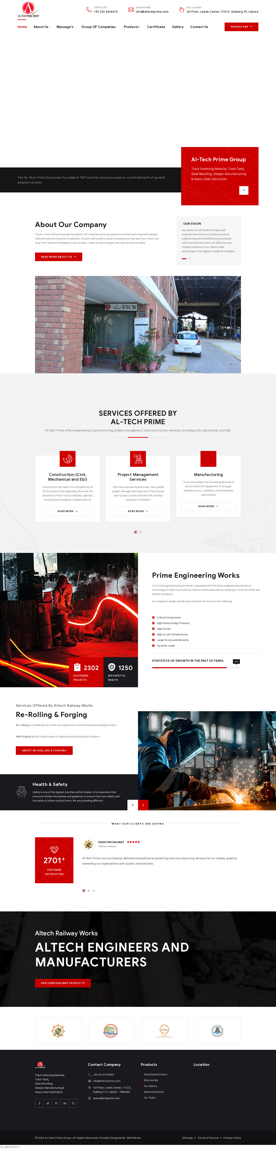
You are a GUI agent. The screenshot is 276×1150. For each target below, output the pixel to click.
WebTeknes (134, 1137)
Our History (150, 1086)
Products (131, 27)
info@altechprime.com (152, 11)
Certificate (156, 27)
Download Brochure (155, 1074)
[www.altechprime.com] (89, 1098)
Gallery (178, 27)
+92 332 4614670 (106, 11)
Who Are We (151, 1080)
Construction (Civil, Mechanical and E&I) (67, 477)
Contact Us (199, 27)
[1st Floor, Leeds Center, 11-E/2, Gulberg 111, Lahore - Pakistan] (89, 1087)
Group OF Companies (98, 27)
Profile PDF (241, 27)
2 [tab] (190, 258)
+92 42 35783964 (103, 1074)
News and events (154, 1091)
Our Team (149, 1097)
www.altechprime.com (106, 1098)
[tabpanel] (208, 237)
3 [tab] (93, 890)
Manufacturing (208, 474)
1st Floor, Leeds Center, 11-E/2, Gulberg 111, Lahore (222, 11)
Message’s (65, 27)
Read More (67, 511)
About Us (41, 27)
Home (22, 27)
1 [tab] (184, 258)
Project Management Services (138, 477)
